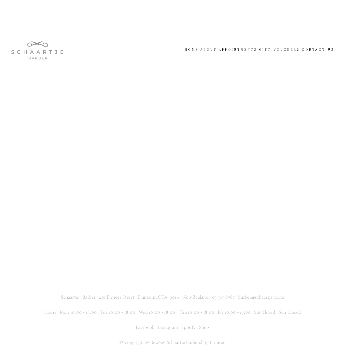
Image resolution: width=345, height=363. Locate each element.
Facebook (145, 327)
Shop (204, 327)
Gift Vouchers (279, 49)
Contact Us (318, 49)
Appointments (238, 49)
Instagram (168, 327)
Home (192, 49)
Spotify (188, 327)
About (209, 49)
